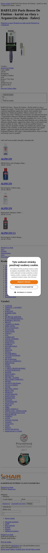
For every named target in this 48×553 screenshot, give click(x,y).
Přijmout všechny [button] (24, 282)
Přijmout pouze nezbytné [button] (24, 287)
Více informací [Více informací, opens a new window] (32, 277)
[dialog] (24, 276)
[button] (24, 292)
